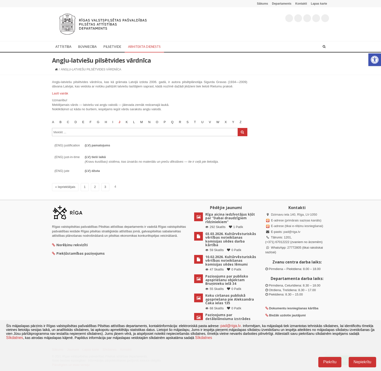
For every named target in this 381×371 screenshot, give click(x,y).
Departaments (281, 3)
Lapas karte (319, 3)
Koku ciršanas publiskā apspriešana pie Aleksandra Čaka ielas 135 (229, 299)
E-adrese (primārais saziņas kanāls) (296, 220)
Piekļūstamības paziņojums (78, 253)
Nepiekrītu (362, 362)
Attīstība (63, 47)
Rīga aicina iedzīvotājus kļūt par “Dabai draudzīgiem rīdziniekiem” (230, 218)
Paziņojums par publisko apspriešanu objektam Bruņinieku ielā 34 (226, 280)
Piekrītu (329, 362)
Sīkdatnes (14, 338)
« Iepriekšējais (65, 187)
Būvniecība (87, 47)
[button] (374, 59)
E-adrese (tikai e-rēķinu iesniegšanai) (296, 226)
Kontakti (301, 3)
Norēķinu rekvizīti (70, 245)
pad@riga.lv (291, 232)
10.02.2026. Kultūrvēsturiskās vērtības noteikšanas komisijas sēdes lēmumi (230, 260)
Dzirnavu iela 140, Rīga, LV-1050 (294, 214)
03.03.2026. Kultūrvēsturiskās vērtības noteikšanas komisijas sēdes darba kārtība (230, 239)
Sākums (262, 3)
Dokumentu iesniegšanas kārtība (293, 308)
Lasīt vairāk (60, 93)
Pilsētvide (112, 47)
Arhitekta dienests (144, 47)
